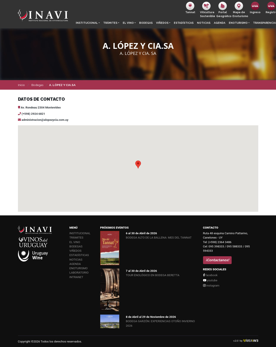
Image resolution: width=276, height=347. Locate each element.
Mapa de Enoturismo (239, 10)
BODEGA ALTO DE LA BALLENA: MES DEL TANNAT (159, 237)
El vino (128, 22)
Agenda (219, 22)
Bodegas (146, 22)
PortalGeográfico (223, 10)
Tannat (190, 8)
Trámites (110, 22)
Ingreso (255, 8)
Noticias (203, 22)
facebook (210, 275)
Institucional (87, 22)
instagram (211, 285)
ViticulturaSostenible (207, 10)
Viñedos (162, 22)
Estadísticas (184, 22)
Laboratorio (79, 272)
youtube (210, 280)
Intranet (76, 277)
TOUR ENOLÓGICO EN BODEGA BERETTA (152, 275)
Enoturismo (238, 22)
